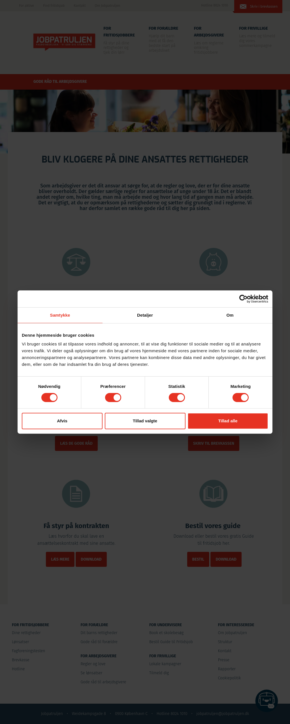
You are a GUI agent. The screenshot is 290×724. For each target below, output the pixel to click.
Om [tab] (229, 315)
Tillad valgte (145, 420)
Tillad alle (227, 420)
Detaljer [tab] (145, 315)
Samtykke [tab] (60, 315)
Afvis (62, 420)
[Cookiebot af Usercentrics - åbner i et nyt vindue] (243, 299)
